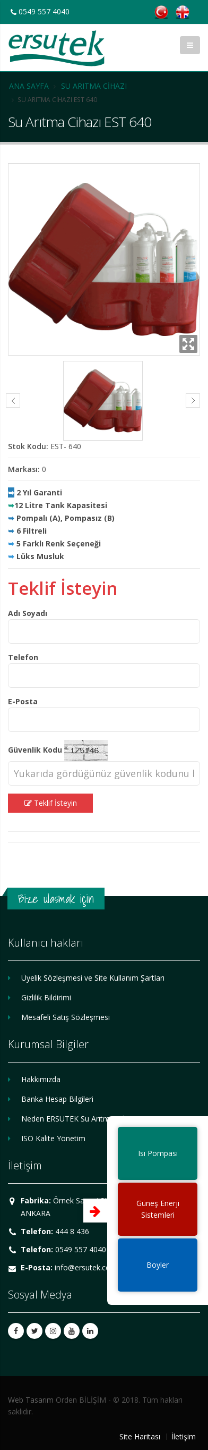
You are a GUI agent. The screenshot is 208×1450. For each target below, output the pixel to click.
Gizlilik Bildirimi (46, 997)
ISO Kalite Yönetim (53, 1138)
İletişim (183, 1436)
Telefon (23, 657)
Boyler (157, 1265)
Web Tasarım (31, 1400)
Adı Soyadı (27, 613)
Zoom (188, 344)
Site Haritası (139, 1436)
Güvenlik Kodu (35, 750)
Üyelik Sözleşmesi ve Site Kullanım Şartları (92, 978)
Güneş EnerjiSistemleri (157, 1209)
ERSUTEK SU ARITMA (56, 48)
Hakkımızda (40, 1079)
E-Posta (23, 701)
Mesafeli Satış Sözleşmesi (65, 1017)
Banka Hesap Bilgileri (57, 1099)
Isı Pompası (158, 1153)
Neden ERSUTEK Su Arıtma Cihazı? (80, 1119)
